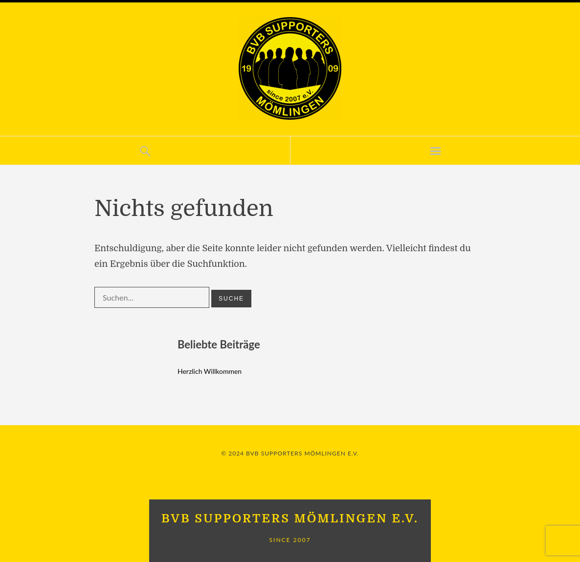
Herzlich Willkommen (210, 371)
